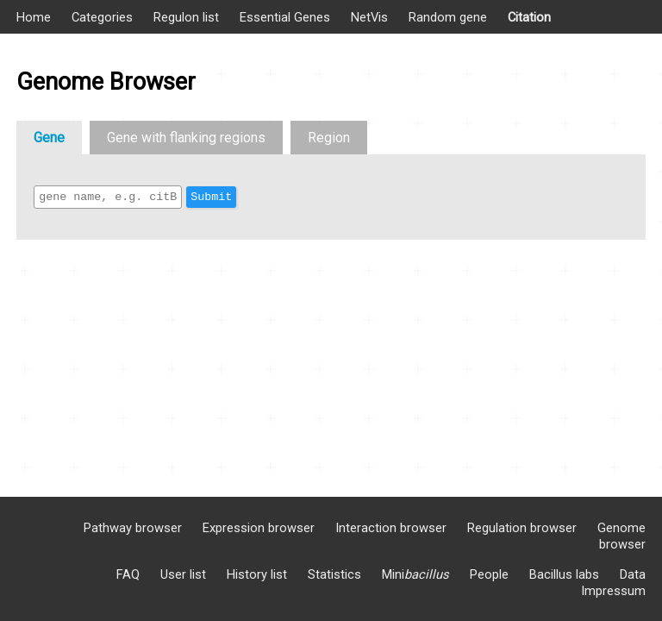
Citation (529, 17)
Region (329, 137)
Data (633, 574)
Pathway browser (133, 528)
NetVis (369, 17)
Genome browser (621, 536)
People (489, 574)
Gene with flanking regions (186, 137)
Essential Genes (285, 17)
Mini (415, 574)
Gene (49, 137)
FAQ (128, 574)
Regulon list (186, 17)
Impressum (613, 591)
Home (33, 17)
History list (257, 574)
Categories (102, 17)
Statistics (334, 574)
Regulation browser (522, 528)
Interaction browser (391, 528)
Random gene (448, 17)
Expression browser (259, 528)
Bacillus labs (564, 574)
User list (183, 574)
